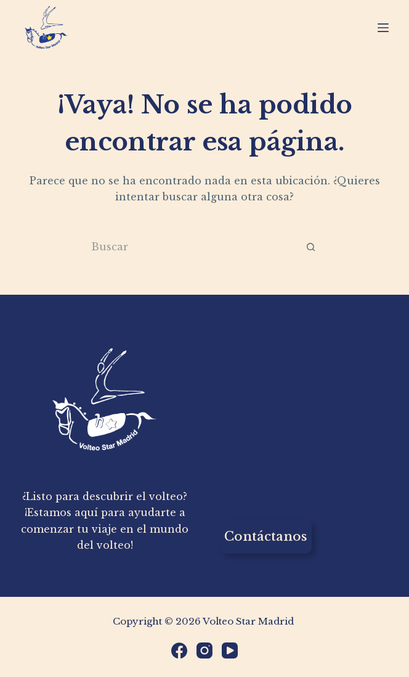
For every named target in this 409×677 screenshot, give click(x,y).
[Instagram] (204, 650)
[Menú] (383, 27)
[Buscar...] (187, 247)
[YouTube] (230, 650)
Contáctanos (265, 536)
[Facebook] (179, 650)
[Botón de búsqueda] (311, 247)
